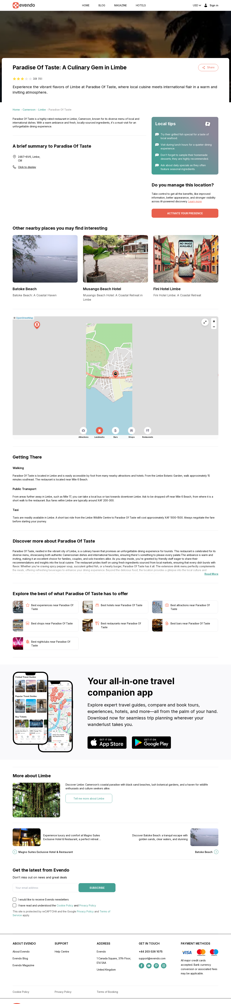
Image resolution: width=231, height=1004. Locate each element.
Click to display (27, 167)
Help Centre (62, 951)
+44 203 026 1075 (151, 951)
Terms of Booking (107, 991)
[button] (115, 374)
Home (86, 5)
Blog (102, 5)
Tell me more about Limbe (88, 798)
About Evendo (21, 951)
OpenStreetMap (24, 318)
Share (208, 67)
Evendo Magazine (23, 965)
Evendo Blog (20, 958)
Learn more (195, 201)
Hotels (141, 5)
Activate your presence (185, 213)
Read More (211, 573)
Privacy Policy (87, 905)
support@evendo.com (152, 958)
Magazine (120, 5)
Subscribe (97, 887)
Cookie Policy (65, 905)
